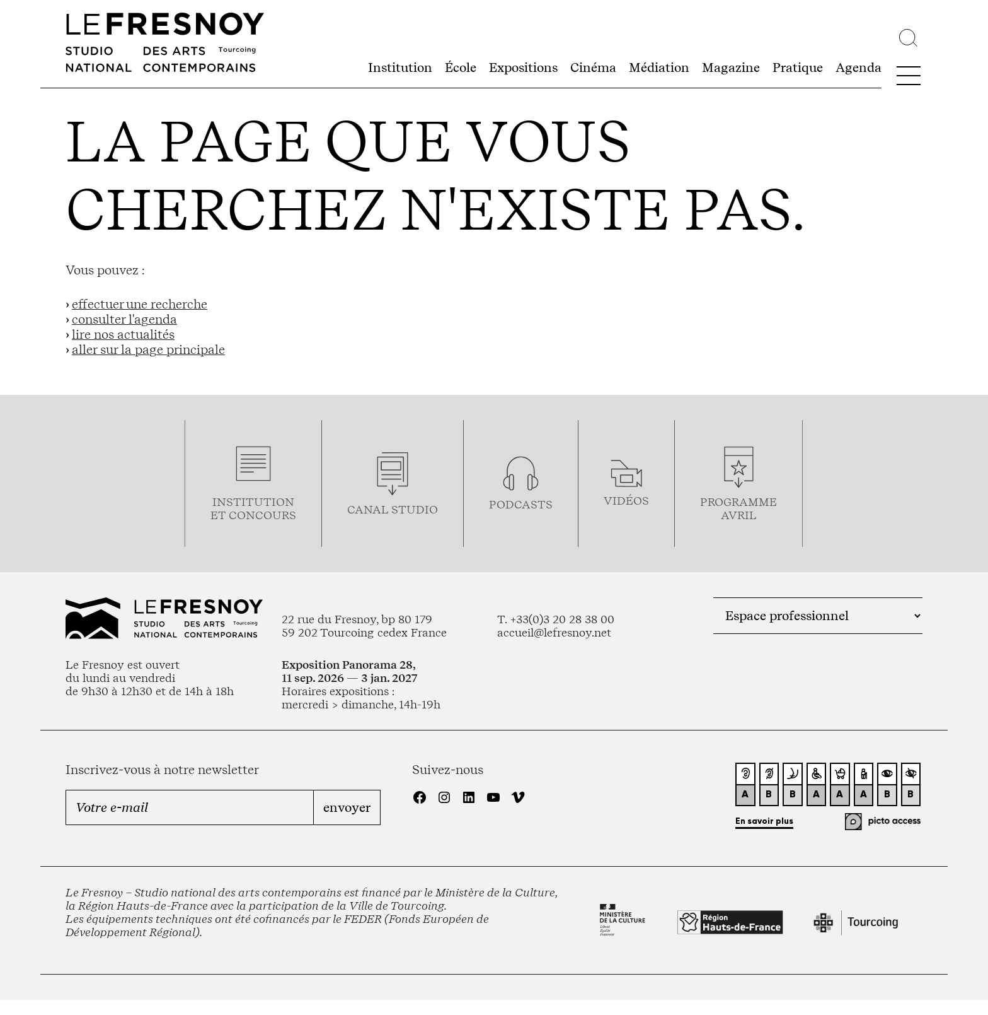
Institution (400, 67)
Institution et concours (253, 508)
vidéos (626, 500)
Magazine (731, 67)
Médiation (659, 67)
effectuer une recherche (139, 304)
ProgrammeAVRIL (738, 508)
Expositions (523, 67)
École (460, 67)
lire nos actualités (123, 334)
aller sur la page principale (148, 349)
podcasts (521, 504)
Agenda (859, 67)
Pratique (798, 67)
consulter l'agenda (124, 319)
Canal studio (392, 509)
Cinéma (593, 67)
